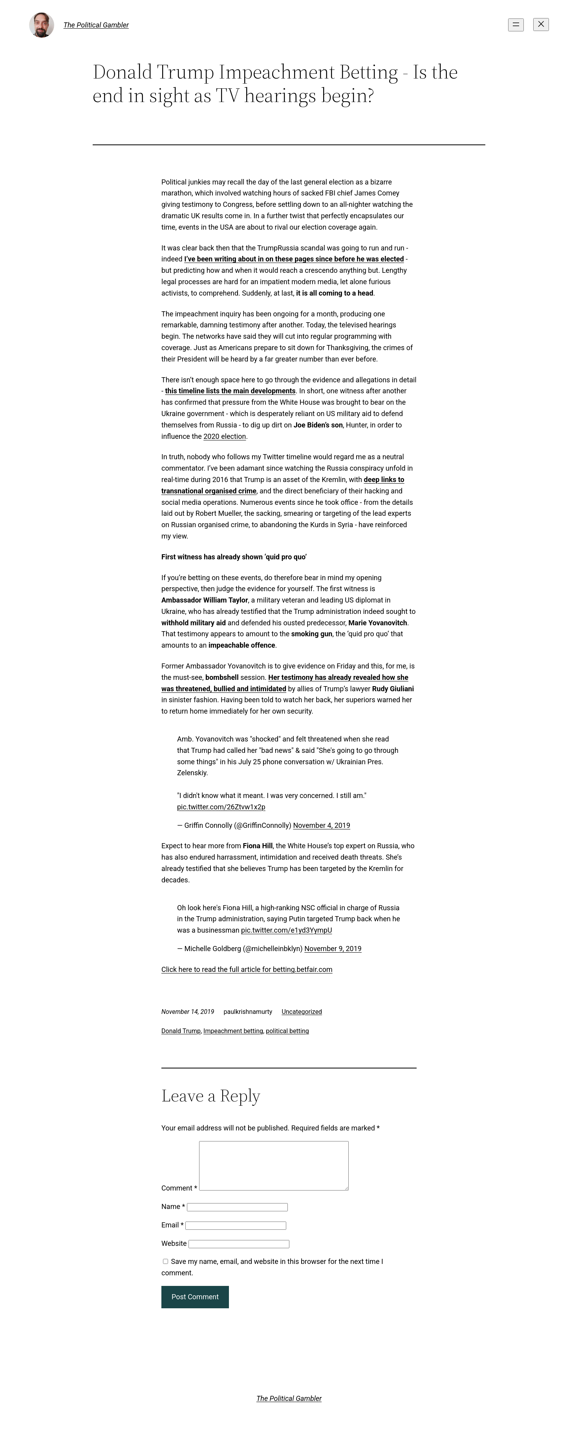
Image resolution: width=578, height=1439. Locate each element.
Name (173, 1216)
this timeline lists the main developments (230, 391)
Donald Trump (181, 1031)
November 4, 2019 (321, 825)
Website (174, 1253)
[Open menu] (516, 24)
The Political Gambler (96, 25)
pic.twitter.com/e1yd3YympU (286, 930)
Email (172, 1234)
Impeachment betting (233, 1031)
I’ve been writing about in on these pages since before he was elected (294, 259)
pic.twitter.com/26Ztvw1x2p (221, 807)
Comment (179, 1197)
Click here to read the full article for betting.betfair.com (247, 969)
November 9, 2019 (333, 948)
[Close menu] (541, 24)
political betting (287, 1031)
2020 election (224, 436)
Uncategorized (302, 1011)
